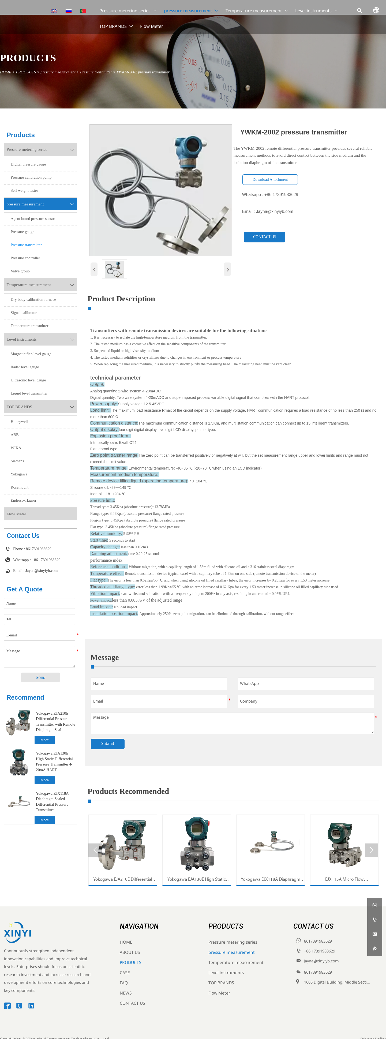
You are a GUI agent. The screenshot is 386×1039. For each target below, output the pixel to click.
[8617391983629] (374, 920)
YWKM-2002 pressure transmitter (143, 72)
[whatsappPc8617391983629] (374, 905)
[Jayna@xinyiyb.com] (374, 934)
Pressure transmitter (96, 72)
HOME (5, 72)
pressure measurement (57, 72)
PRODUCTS (26, 72)
